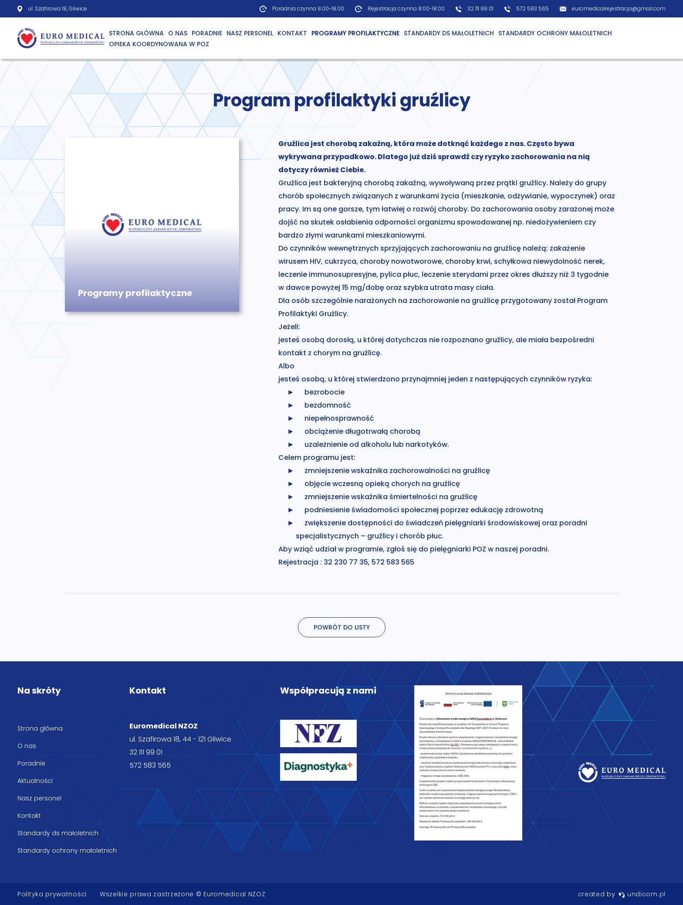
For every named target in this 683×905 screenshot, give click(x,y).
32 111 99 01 (480, 8)
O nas (26, 746)
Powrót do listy (342, 627)
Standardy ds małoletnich (449, 33)
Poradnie (207, 33)
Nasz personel (250, 33)
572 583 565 (532, 8)
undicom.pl (642, 894)
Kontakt (292, 33)
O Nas (177, 33)
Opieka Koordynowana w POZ (159, 44)
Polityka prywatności (52, 894)
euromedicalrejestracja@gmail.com (619, 8)
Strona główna (136, 33)
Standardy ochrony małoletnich (555, 33)
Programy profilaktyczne (355, 33)
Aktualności (35, 780)
